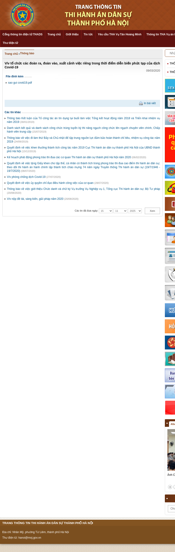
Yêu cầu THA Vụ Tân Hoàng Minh (119, 34)
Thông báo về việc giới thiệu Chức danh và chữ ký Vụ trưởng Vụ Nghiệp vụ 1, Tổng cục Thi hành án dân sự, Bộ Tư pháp (83, 189)
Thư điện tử (10, 43)
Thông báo (27, 53)
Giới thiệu (72, 34)
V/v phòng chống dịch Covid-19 (26, 177)
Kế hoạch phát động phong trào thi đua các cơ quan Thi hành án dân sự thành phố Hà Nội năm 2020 (69, 157)
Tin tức (88, 34)
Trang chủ (54, 34)
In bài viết (150, 103)
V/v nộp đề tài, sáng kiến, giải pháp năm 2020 (35, 198)
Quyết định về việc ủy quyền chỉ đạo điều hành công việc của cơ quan (50, 183)
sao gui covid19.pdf (20, 82)
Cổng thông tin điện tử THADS (22, 34)
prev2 (170, 487)
